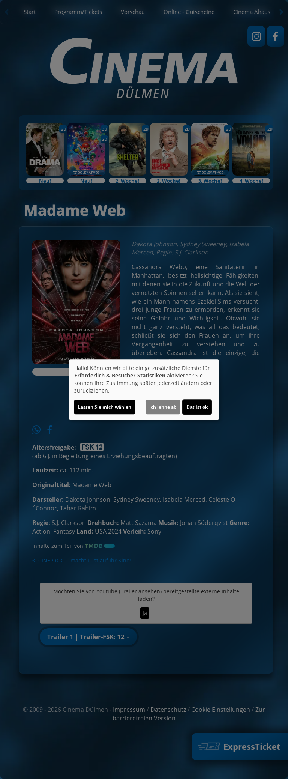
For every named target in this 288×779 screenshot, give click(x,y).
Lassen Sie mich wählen (104, 407)
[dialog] (144, 389)
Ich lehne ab (163, 407)
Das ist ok (197, 407)
